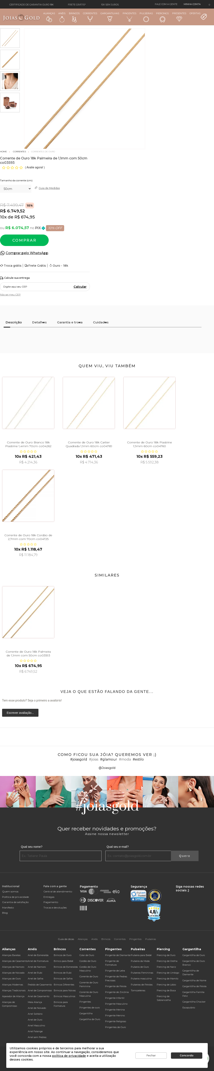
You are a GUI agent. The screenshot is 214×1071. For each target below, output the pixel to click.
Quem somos (10, 891)
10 (3, 216)
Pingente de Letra (115, 970)
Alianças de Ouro (11, 978)
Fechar (151, 1055)
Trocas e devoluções (55, 907)
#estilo (138, 759)
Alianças (49, 17)
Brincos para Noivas (65, 990)
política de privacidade (69, 1056)
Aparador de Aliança (13, 996)
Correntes (90, 17)
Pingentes (129, 17)
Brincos (74, 17)
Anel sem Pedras (37, 1037)
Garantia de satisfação (15, 902)
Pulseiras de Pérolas (142, 984)
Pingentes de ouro (89, 1007)
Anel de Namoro (37, 966)
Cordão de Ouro (87, 961)
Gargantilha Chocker (193, 1001)
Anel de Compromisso (40, 990)
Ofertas (198, 16)
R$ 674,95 (24, 216)
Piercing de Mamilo (167, 978)
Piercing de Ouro (166, 955)
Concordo (187, 1055)
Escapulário (188, 1007)
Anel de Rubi (35, 972)
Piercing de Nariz (166, 966)
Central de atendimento (57, 891)
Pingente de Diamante (117, 955)
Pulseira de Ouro (140, 966)
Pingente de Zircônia (117, 992)
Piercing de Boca (166, 990)
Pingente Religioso (115, 1021)
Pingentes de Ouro (115, 1027)
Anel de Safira (35, 978)
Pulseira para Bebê (141, 955)
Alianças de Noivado (13, 972)
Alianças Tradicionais (13, 990)
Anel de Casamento (38, 996)
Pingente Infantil (114, 998)
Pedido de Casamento (40, 984)
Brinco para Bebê (63, 961)
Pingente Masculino (116, 1003)
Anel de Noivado (37, 1008)
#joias (93, 759)
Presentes (179, 16)
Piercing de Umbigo (168, 972)
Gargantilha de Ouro (193, 955)
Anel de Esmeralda (38, 955)
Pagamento (50, 902)
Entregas (48, 896)
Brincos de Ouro (62, 955)
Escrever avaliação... (20, 712)
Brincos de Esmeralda (66, 966)
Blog (5, 912)
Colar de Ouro (86, 955)
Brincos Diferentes (64, 984)
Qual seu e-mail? (118, 846)
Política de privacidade (15, 896)
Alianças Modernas (12, 984)
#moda (125, 759)
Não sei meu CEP (10, 294)
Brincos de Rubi (62, 972)
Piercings (162, 17)
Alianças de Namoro (13, 966)
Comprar (24, 240)
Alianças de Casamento (15, 961)
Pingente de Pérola (115, 986)
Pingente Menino (115, 1015)
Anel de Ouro (35, 1019)
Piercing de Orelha (167, 961)
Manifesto (8, 907)
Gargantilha (86, 1013)
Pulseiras (146, 17)
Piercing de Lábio (166, 984)
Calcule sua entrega (15, 278)
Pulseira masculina (141, 978)
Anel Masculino (36, 1025)
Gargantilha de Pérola (194, 986)
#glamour (108, 759)
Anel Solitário (35, 1013)
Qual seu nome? (31, 846)
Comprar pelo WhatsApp (27, 253)
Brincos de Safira (63, 978)
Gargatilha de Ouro (89, 1019)
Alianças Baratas (11, 955)
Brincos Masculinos (64, 996)
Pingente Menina (115, 1009)
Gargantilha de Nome (194, 980)
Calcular (80, 287)
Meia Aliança (35, 1002)
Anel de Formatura (38, 961)
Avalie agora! (35, 167)
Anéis (61, 17)
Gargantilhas (110, 16)
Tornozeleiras (138, 990)
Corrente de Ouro (88, 976)
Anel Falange (35, 1031)
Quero (184, 856)
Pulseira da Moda (140, 961)
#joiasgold (78, 759)
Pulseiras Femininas (142, 972)
